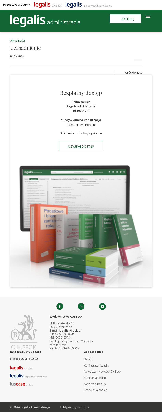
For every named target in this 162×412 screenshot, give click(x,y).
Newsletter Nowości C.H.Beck (102, 371)
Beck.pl (88, 359)
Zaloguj (127, 19)
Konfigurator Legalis (96, 365)
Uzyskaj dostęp (81, 146)
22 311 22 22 (29, 359)
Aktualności (17, 40)
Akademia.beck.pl (95, 384)
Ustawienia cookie (95, 390)
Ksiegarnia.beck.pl (95, 378)
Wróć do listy (133, 72)
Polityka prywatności (74, 407)
